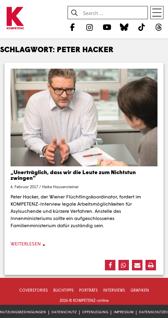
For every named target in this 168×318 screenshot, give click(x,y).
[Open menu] (156, 12)
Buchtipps (63, 290)
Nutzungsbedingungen (23, 312)
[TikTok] (141, 26)
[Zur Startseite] (15, 18)
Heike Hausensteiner (60, 186)
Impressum (123, 312)
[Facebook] (72, 26)
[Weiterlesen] (84, 244)
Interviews (114, 290)
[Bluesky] (124, 26)
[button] (110, 265)
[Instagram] (89, 26)
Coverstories (33, 290)
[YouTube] (106, 26)
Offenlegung (95, 312)
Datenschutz (64, 312)
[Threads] (158, 26)
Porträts (88, 290)
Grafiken (139, 290)
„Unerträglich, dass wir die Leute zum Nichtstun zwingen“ (73, 175)
